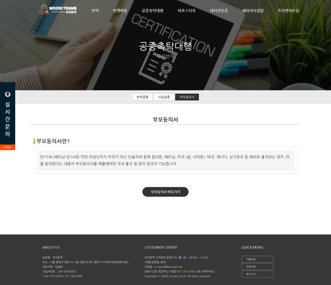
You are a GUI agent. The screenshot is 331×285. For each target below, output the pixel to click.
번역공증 (142, 97)
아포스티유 (187, 10)
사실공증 (164, 97)
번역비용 (120, 10)
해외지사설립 (253, 10)
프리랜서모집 (288, 10)
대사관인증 (219, 10)
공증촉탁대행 (152, 10)
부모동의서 (187, 97)
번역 (95, 10)
